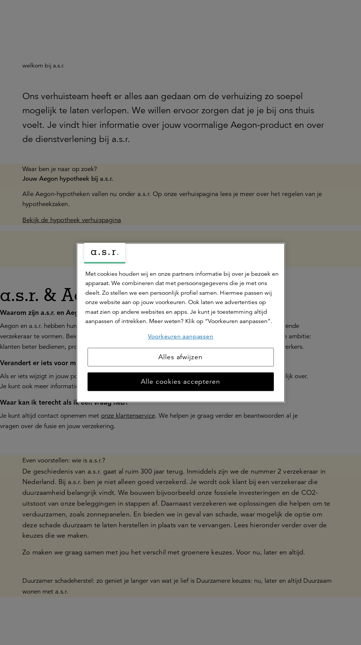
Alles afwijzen (180, 357)
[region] (180, 322)
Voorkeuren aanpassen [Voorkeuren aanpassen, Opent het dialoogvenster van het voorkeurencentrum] (180, 336)
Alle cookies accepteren (180, 381)
